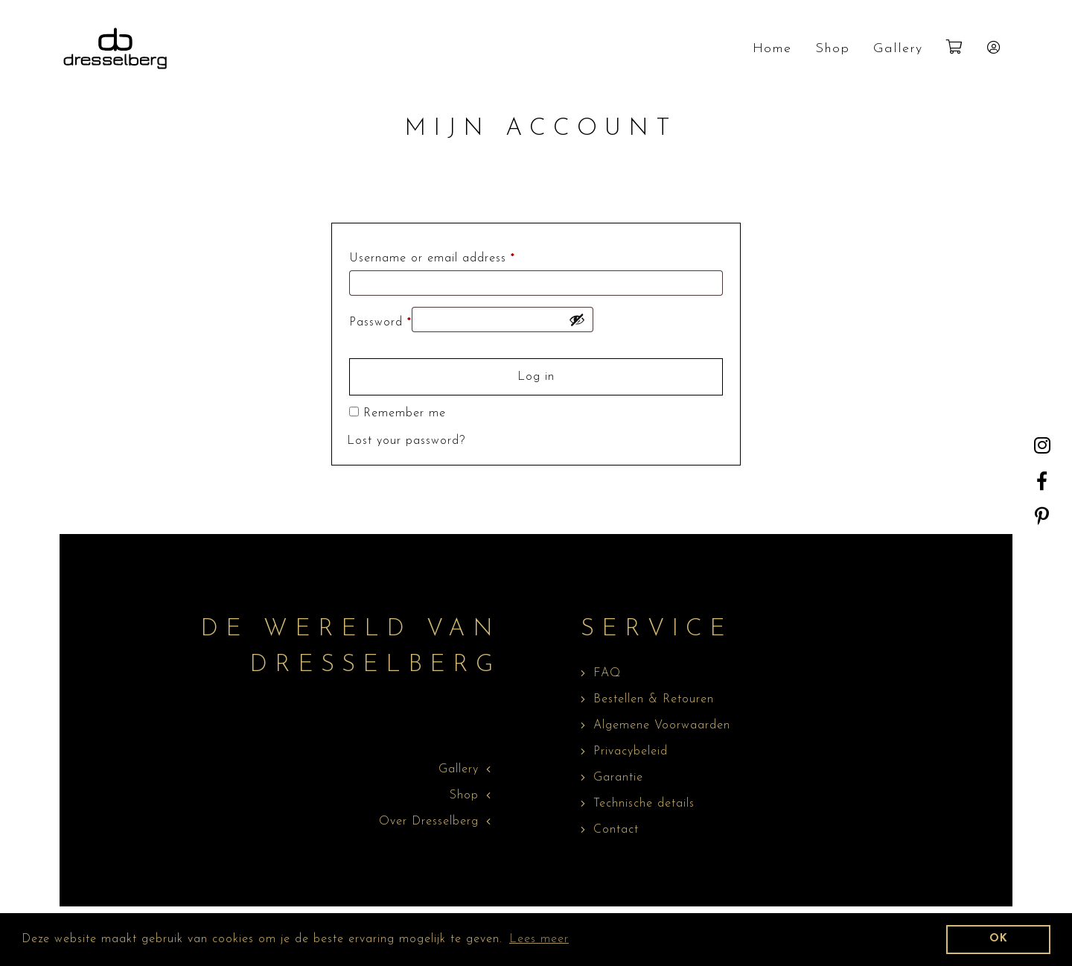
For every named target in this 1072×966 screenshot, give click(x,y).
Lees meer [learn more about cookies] (539, 939)
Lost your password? (406, 441)
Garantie (618, 778)
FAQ (607, 673)
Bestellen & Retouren (653, 699)
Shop (832, 49)
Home (772, 49)
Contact (616, 830)
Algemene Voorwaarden (661, 725)
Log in (536, 377)
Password (380, 322)
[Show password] (577, 319)
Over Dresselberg (429, 821)
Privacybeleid (630, 751)
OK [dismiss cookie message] (998, 938)
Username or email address (432, 258)
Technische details (644, 804)
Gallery (897, 49)
